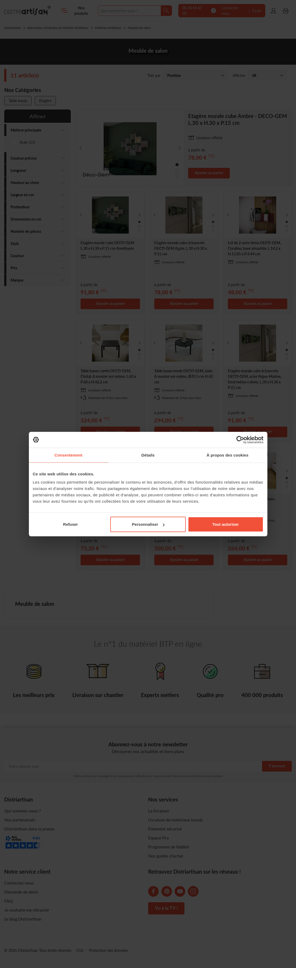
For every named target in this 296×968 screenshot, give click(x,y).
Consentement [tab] (68, 455)
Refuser (70, 524)
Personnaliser (148, 524)
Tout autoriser (225, 524)
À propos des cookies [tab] (228, 455)
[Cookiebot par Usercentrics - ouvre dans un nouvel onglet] (240, 440)
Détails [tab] (148, 455)
